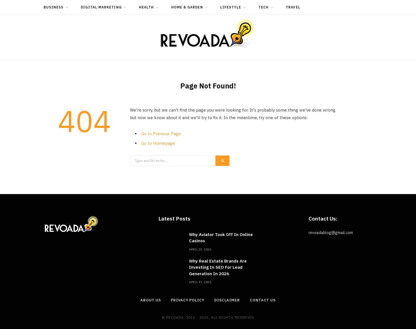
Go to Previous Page (161, 133)
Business (54, 7)
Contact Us (263, 300)
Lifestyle (230, 7)
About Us (150, 300)
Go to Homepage (158, 143)
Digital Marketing (101, 7)
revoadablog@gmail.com (331, 232)
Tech (263, 7)
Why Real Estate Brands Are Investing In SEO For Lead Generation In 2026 (218, 267)
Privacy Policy (187, 300)
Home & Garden (187, 7)
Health (146, 7)
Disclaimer (227, 300)
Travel (293, 7)
